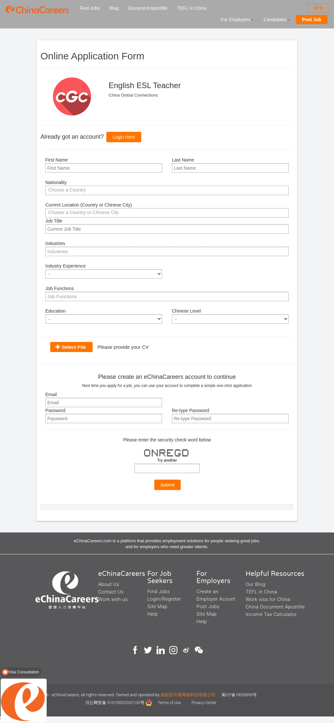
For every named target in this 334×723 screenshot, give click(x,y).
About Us (108, 584)
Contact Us (111, 592)
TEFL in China (191, 8)
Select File (74, 347)
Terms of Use (170, 702)
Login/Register (164, 599)
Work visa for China (268, 599)
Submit (167, 484)
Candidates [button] (277, 19)
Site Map (157, 606)
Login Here (124, 137)
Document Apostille (148, 8)
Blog (114, 8)
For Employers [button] (237, 19)
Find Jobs (90, 8)
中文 (318, 8)
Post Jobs (208, 606)
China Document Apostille (275, 607)
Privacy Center (203, 702)
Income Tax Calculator (271, 614)
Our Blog (255, 584)
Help (152, 614)
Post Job (311, 19)
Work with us (113, 599)
